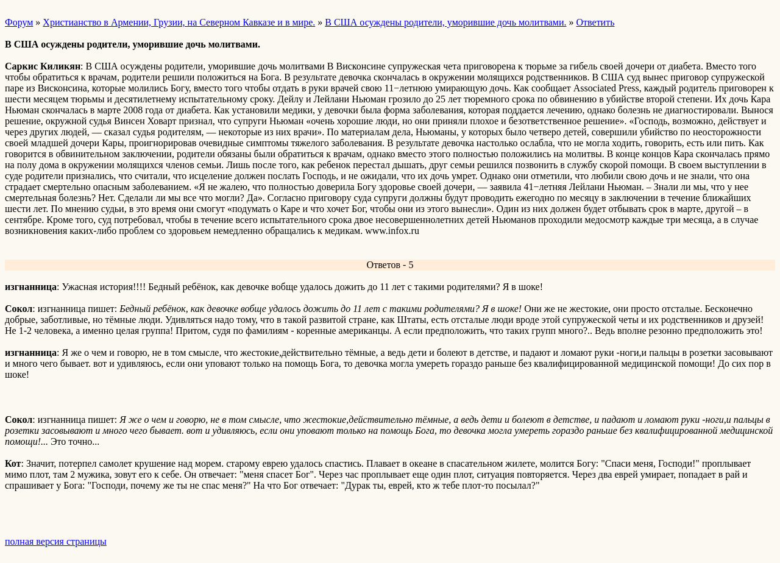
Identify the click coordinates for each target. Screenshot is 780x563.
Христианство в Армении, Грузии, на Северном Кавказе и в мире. (179, 22)
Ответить (595, 22)
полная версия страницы (56, 541)
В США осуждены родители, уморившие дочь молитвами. (445, 22)
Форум (19, 22)
